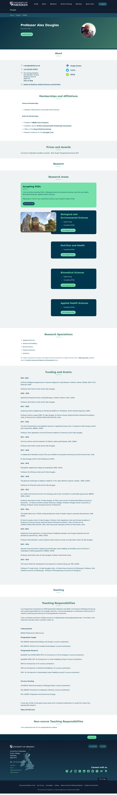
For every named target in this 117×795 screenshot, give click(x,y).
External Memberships (30, 116)
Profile (25, 15)
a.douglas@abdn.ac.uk (32, 66)
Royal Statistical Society (42, 129)
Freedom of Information (91, 786)
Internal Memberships (30, 103)
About (45, 4)
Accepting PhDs (27, 34)
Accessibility (49, 786)
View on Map (28, 81)
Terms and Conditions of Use (27, 786)
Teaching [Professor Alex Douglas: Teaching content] (58, 590)
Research (54, 4)
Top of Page (102, 780)
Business (80, 4)
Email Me (28, 204)
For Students (90, 748)
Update (91, 738)
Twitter (72, 70)
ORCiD (72, 75)
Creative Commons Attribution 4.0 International (40, 361)
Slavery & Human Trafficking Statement (72, 786)
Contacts (12, 767)
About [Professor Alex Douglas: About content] (58, 53)
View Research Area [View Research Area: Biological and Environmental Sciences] (69, 231)
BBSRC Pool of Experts (40, 123)
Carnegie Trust (48, 132)
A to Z (12, 769)
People (13, 10)
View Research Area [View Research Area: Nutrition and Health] (69, 256)
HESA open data (83, 359)
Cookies (56, 786)
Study (37, 4)
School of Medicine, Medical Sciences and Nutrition (42, 85)
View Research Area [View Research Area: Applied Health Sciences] (69, 313)
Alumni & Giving (67, 4)
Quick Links (91, 4)
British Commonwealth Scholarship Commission (54, 126)
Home (12, 15)
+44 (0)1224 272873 (31, 69)
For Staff (102, 748)
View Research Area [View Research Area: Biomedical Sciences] (69, 286)
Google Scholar (75, 66)
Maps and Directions (16, 771)
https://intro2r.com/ (28, 710)
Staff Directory (14, 774)
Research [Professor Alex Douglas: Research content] (58, 163)
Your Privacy (40, 786)
